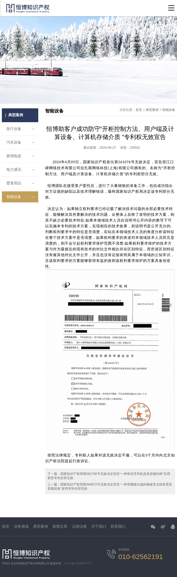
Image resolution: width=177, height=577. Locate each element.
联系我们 (118, 526)
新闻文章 (60, 526)
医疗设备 (20, 128)
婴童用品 (20, 183)
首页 (139, 110)
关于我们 (98, 526)
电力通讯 (20, 169)
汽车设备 (20, 142)
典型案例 (152, 110)
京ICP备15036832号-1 (78, 563)
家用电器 (20, 156)
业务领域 (21, 526)
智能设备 (20, 196)
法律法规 (79, 526)
